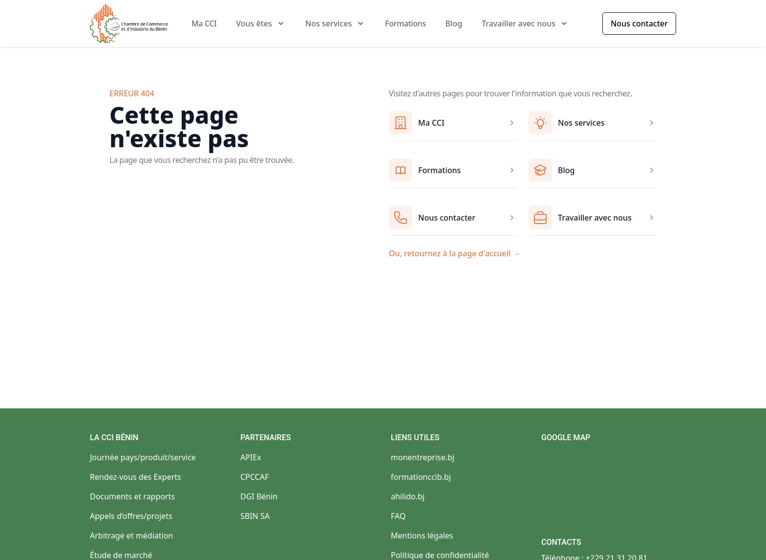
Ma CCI (204, 23)
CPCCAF (254, 476)
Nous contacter (639, 23)
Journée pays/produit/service (143, 457)
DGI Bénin (258, 496)
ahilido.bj (408, 496)
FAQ (398, 516)
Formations (405, 23)
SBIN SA (255, 516)
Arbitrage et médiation (131, 535)
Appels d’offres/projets (131, 516)
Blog (454, 23)
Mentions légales (422, 535)
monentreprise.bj (422, 457)
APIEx (250, 457)
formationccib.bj (421, 476)
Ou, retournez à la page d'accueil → (455, 253)
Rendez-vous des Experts (135, 476)
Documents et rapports (132, 496)
